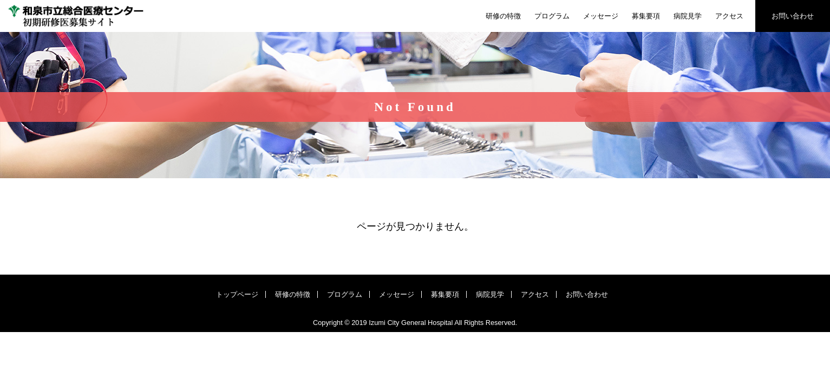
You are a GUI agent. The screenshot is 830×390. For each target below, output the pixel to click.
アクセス (729, 16)
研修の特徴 (503, 16)
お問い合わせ (793, 16)
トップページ (237, 294)
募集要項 (646, 16)
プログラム (552, 16)
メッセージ (600, 16)
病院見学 (688, 16)
